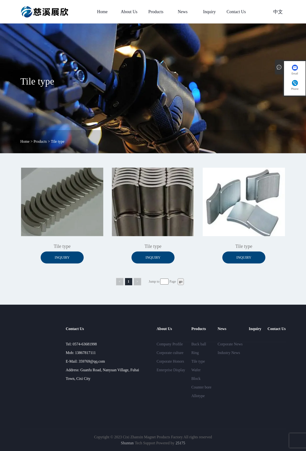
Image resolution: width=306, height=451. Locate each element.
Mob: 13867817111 (81, 353)
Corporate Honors (170, 361)
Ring (195, 353)
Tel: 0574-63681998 (81, 344)
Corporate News (230, 344)
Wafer (196, 370)
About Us (129, 11)
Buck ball (198, 344)
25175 (180, 443)
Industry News (229, 353)
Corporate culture (170, 353)
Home (102, 11)
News (183, 11)
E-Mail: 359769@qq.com (85, 361)
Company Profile (170, 344)
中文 (278, 11)
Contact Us (236, 11)
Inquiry (209, 11)
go (180, 281)
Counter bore (201, 387)
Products (156, 11)
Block (195, 379)
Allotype (198, 396)
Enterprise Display (171, 370)
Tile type (198, 361)
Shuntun (127, 443)
